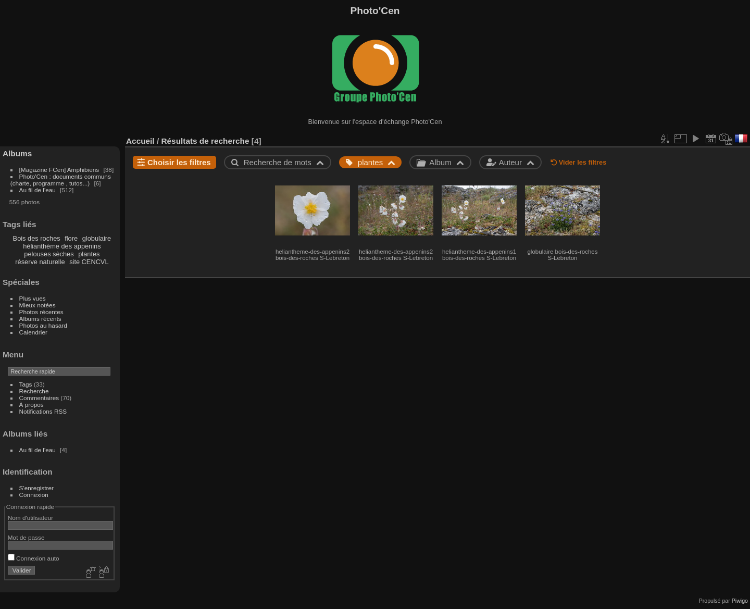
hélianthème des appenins (62, 246)
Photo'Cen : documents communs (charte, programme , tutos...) (60, 180)
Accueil (140, 140)
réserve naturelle (40, 262)
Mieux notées (37, 305)
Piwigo (740, 601)
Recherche (34, 391)
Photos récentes (41, 311)
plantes (88, 254)
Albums (17, 153)
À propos (31, 404)
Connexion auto (33, 558)
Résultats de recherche (205, 140)
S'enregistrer (36, 487)
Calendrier (33, 332)
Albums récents (40, 318)
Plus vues (32, 298)
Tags (25, 384)
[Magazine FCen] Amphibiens (59, 169)
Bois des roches (36, 238)
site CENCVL (88, 262)
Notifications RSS (43, 411)
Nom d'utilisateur (30, 517)
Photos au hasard (43, 325)
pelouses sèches (48, 254)
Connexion (33, 494)
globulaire (96, 238)
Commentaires (39, 397)
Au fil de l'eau (38, 190)
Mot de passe (26, 537)
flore (71, 238)
